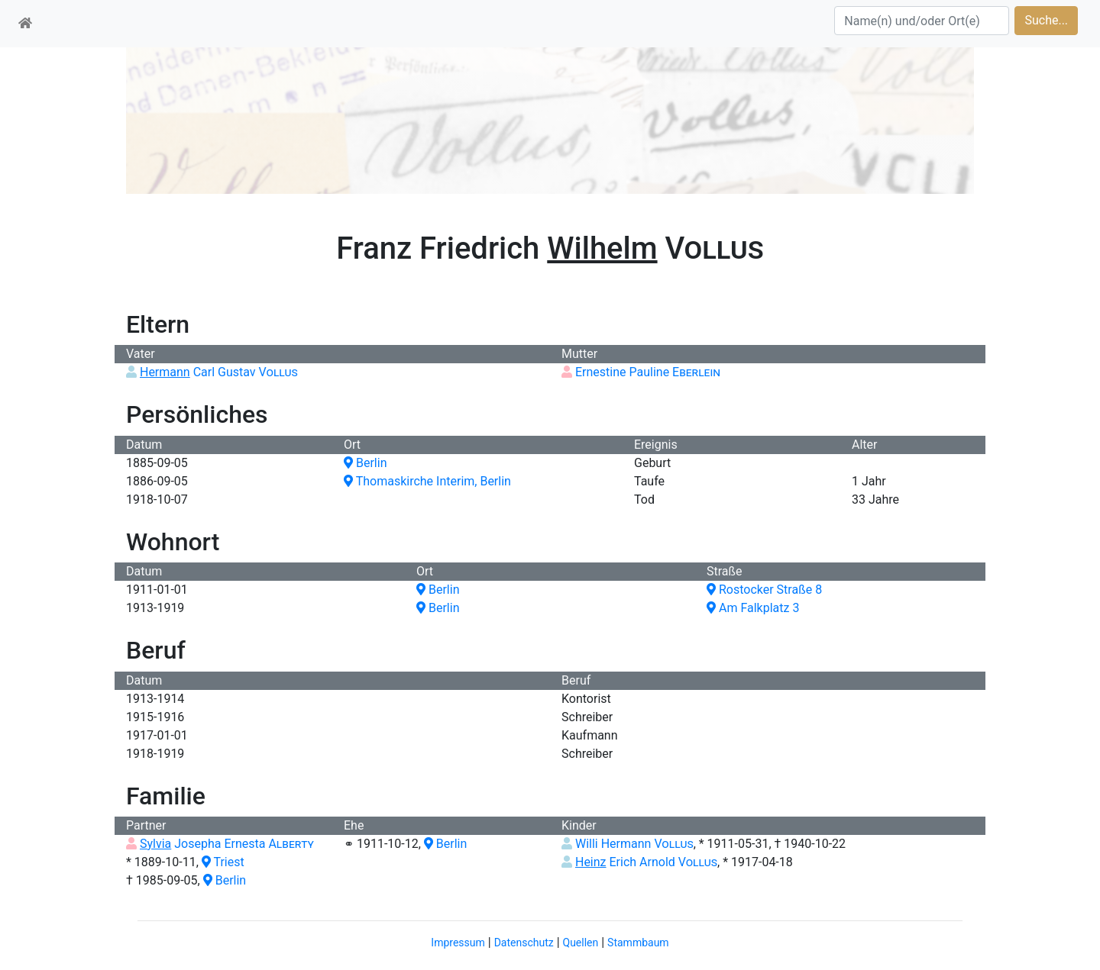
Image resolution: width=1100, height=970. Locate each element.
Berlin (365, 463)
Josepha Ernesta (227, 843)
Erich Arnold (646, 862)
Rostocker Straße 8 (764, 589)
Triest (223, 862)
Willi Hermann (634, 843)
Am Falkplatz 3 (753, 608)
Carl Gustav (219, 372)
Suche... (1046, 20)
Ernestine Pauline (647, 372)
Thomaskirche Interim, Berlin (427, 481)
